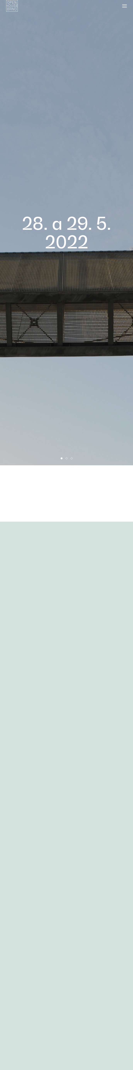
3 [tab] (72, 458)
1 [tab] (62, 458)
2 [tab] (67, 458)
